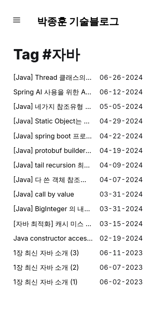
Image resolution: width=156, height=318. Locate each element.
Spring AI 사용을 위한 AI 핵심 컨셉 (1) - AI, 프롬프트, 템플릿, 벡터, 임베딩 (53, 92)
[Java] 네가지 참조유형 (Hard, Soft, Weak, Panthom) (53, 106)
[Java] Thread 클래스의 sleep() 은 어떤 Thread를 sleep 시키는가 (53, 77)
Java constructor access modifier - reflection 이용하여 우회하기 (53, 238)
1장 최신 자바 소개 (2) (46, 267)
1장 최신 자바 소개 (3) (46, 253)
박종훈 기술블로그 (78, 21)
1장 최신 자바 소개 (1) (45, 282)
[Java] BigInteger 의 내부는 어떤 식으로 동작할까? (53, 209)
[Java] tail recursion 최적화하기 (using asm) (53, 165)
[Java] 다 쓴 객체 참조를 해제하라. (53, 179)
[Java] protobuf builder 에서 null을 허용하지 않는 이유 (53, 150)
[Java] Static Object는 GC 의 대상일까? (53, 121)
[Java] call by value (43, 194)
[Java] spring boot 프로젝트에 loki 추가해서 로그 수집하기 (53, 136)
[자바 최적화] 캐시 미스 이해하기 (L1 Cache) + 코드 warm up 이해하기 (53, 223)
